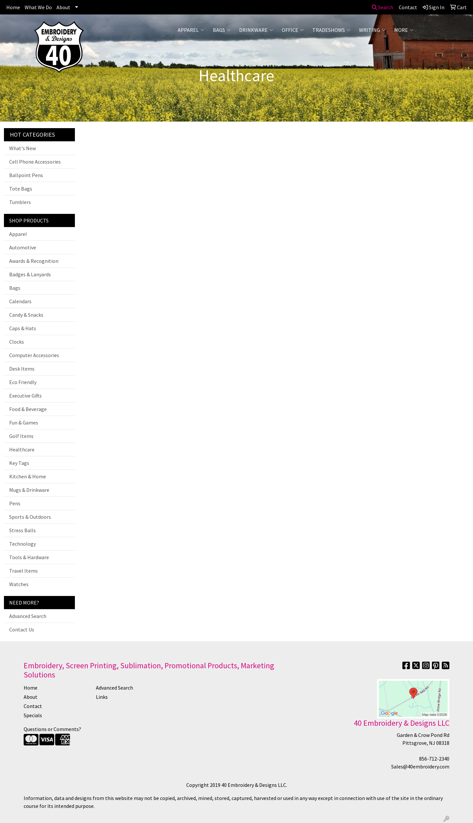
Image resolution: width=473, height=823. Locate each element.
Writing (372, 30)
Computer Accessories (34, 355)
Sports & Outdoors (30, 517)
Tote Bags (20, 188)
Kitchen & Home (27, 476)
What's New (22, 148)
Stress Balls (22, 530)
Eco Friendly (22, 382)
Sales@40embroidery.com (420, 766)
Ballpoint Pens (26, 175)
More (404, 30)
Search (382, 7)
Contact (33, 706)
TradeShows (331, 30)
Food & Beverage (28, 409)
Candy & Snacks (26, 314)
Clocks (16, 341)
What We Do (38, 7)
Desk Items (21, 368)
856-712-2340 (434, 758)
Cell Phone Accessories (35, 161)
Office (293, 30)
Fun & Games (23, 422)
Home (13, 7)
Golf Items (21, 436)
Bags (222, 30)
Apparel (191, 30)
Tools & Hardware (29, 557)
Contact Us (21, 629)
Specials (33, 715)
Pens (14, 503)
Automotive (22, 247)
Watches (19, 584)
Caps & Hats (22, 328)
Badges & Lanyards (30, 274)
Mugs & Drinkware (29, 490)
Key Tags (19, 463)
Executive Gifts (25, 395)
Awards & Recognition (33, 261)
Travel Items (23, 570)
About (63, 7)
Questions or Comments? (52, 729)
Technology (22, 543)
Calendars (20, 301)
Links (102, 697)
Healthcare (21, 449)
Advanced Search (27, 616)
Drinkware (256, 30)
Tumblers (20, 202)
